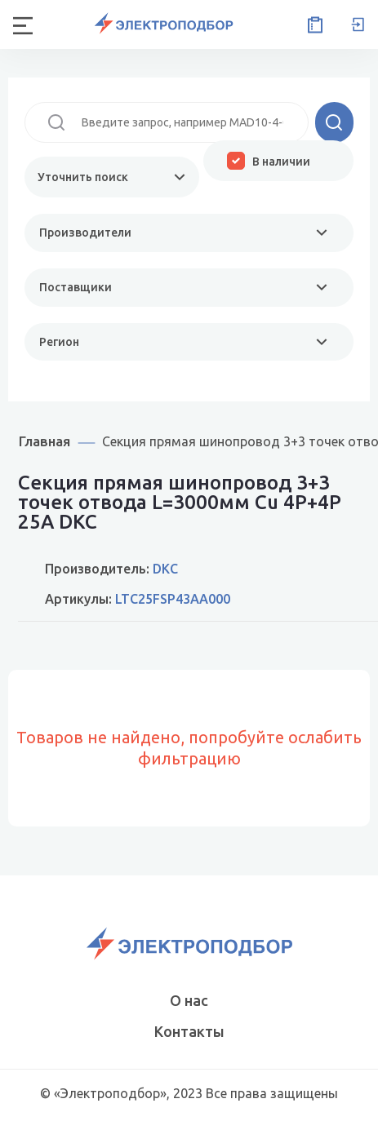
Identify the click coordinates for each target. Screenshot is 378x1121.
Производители (85, 232)
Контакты (189, 1031)
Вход (357, 24)
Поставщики (75, 287)
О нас (189, 1000)
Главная (44, 441)
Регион (59, 341)
